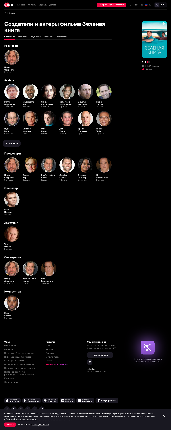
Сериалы (50, 353)
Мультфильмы (52, 357)
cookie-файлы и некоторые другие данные (107, 414)
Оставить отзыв (11, 382)
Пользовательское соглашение (19, 364)
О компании (10, 345)
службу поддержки (40, 424)
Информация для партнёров (17, 357)
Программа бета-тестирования (19, 353)
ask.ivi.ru (91, 369)
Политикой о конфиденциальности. (21, 419)
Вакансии (8, 349)
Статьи (49, 360)
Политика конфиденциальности (19, 368)
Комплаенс (9, 378)
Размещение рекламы (14, 360)
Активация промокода (56, 364)
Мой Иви (50, 345)
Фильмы (49, 349)
